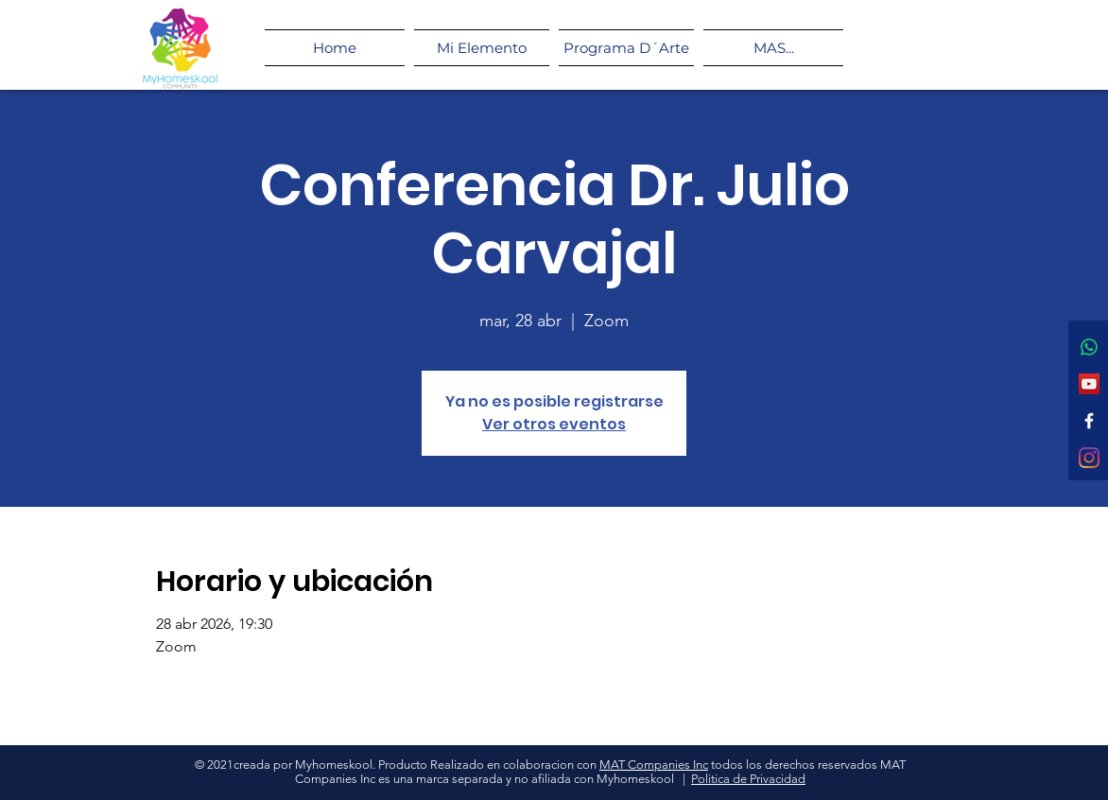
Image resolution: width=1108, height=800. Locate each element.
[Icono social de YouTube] (1089, 384)
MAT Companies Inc (653, 764)
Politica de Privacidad (748, 779)
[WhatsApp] (1089, 347)
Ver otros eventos (554, 424)
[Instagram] (1089, 457)
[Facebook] (1089, 420)
